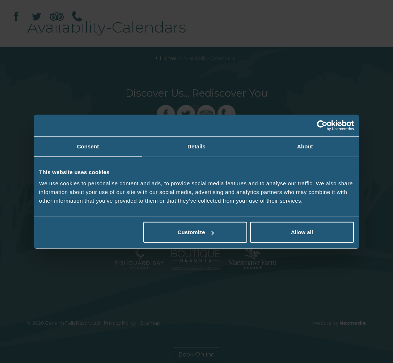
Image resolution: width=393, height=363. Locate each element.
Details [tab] (196, 146)
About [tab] (305, 146)
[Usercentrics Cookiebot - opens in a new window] (322, 125)
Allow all (302, 232)
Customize (196, 232)
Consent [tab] (88, 146)
